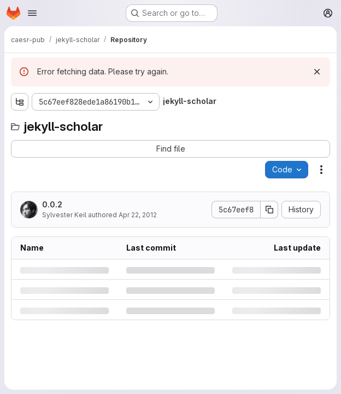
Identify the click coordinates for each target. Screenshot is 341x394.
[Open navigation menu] (32, 13)
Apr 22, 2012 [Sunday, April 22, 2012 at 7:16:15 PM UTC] (138, 215)
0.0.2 (52, 204)
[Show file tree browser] (19, 102)
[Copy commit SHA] (269, 209)
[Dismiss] (317, 71)
